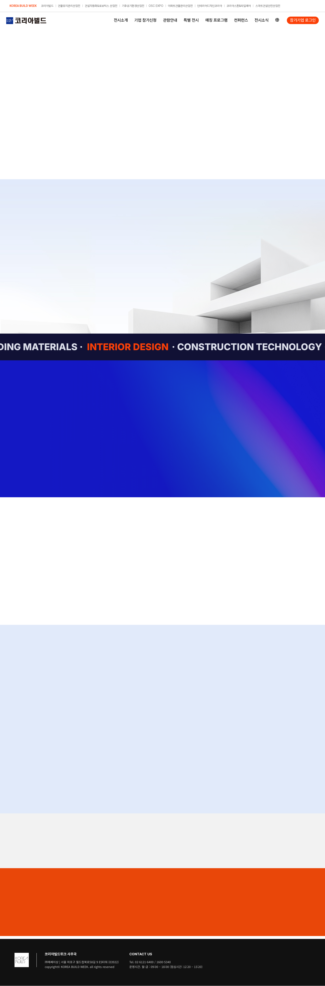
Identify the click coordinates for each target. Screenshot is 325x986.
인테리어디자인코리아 (209, 5)
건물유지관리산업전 (69, 5)
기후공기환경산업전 (133, 5)
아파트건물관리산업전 (180, 5)
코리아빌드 (47, 5)
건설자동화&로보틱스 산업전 (101, 5)
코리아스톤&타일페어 (239, 5)
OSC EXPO (156, 5)
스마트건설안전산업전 (267, 5)
